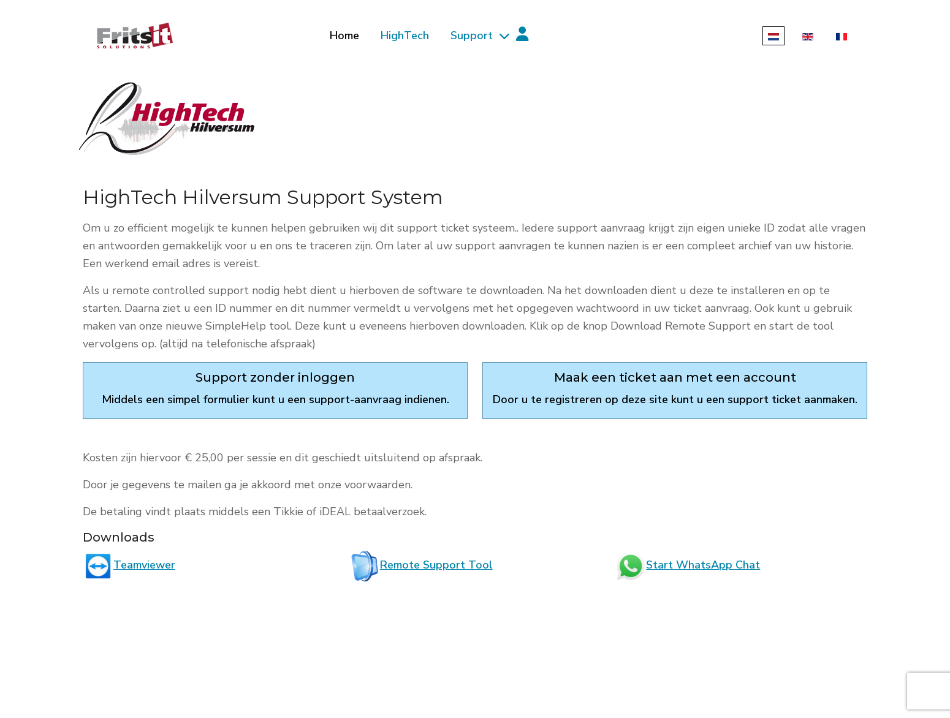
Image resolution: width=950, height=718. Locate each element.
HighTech (405, 35)
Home (344, 35)
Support (471, 35)
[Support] (502, 35)
